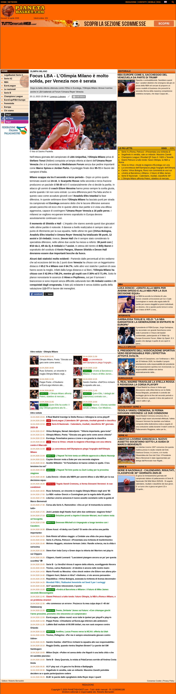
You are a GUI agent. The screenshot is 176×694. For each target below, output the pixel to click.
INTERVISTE (124, 316)
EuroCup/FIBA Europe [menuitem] (13, 100)
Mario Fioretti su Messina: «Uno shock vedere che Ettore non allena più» (81, 571)
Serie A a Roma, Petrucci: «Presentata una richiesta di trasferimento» (79, 540)
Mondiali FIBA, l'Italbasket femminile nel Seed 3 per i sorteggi (75, 582)
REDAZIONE (88, 685)
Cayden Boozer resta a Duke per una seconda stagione (72, 459)
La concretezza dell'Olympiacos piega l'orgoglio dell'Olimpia (148, 168)
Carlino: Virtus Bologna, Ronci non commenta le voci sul (146, 170)
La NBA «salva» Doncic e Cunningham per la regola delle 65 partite (78, 494)
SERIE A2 (123, 435)
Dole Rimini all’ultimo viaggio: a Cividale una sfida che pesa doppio (78, 536)
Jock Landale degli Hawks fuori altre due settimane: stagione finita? (79, 512)
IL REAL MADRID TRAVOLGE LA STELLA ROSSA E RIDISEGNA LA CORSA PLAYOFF (146, 383)
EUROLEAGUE (125, 378)
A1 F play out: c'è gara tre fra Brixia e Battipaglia (69, 666)
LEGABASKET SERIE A (129, 407)
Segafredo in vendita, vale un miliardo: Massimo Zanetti (146, 154)
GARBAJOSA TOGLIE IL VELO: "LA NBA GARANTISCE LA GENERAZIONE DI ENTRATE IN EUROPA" (146, 322)
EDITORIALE (124, 71)
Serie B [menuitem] (6, 93)
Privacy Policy (168, 681)
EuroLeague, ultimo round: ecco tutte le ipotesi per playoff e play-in (78, 617)
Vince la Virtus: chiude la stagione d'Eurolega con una (145, 165)
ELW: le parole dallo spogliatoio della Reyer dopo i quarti (73, 677)
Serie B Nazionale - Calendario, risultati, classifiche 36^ (146, 176)
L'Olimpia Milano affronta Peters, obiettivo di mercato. (145, 178)
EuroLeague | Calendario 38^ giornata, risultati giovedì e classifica (81, 420)
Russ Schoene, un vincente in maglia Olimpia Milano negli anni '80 (78, 491)
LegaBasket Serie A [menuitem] (12, 75)
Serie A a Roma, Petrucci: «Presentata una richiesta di (145, 152)
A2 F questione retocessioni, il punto (64, 586)
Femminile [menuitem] (8, 103)
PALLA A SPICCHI (127, 347)
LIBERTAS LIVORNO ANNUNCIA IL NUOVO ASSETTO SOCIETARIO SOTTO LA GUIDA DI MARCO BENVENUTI (143, 442)
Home (5, 71)
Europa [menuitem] (6, 107)
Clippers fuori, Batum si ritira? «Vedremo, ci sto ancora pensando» (78, 575)
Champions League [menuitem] (12, 96)
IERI (172, 148)
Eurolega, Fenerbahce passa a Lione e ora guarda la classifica (76, 438)
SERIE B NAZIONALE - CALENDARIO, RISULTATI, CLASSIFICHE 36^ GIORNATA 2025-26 (146, 471)
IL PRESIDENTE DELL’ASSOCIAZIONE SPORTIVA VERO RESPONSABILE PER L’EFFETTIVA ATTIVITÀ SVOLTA (146, 353)
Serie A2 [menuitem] (7, 78)
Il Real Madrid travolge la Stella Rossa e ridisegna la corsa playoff (77, 417)
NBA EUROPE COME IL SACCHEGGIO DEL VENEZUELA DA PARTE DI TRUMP (142, 76)
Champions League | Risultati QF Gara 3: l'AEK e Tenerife (147, 157)
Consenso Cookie (154, 681)
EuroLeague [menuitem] (9, 86)
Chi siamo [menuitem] (8, 110)
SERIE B (122, 467)
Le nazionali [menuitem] (9, 89)
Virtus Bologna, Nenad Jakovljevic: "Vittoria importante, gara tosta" (78, 431)
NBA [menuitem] (5, 82)
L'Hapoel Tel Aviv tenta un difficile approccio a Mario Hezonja (80, 456)
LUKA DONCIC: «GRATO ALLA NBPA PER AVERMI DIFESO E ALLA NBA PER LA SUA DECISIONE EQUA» (142, 291)
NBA (120, 284)
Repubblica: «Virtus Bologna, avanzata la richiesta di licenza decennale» (81, 579)
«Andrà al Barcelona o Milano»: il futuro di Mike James (145, 173)
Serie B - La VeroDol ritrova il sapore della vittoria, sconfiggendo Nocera (81, 564)
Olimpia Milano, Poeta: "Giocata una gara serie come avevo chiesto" (79, 435)
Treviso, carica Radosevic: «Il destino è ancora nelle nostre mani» (78, 568)
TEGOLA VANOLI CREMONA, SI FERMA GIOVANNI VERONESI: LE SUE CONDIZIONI (143, 411)
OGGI (164, 148)
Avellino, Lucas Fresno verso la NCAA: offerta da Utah (77, 631)
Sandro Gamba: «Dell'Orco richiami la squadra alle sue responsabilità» (80, 642)
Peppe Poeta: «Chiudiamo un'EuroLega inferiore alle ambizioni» (77, 621)
